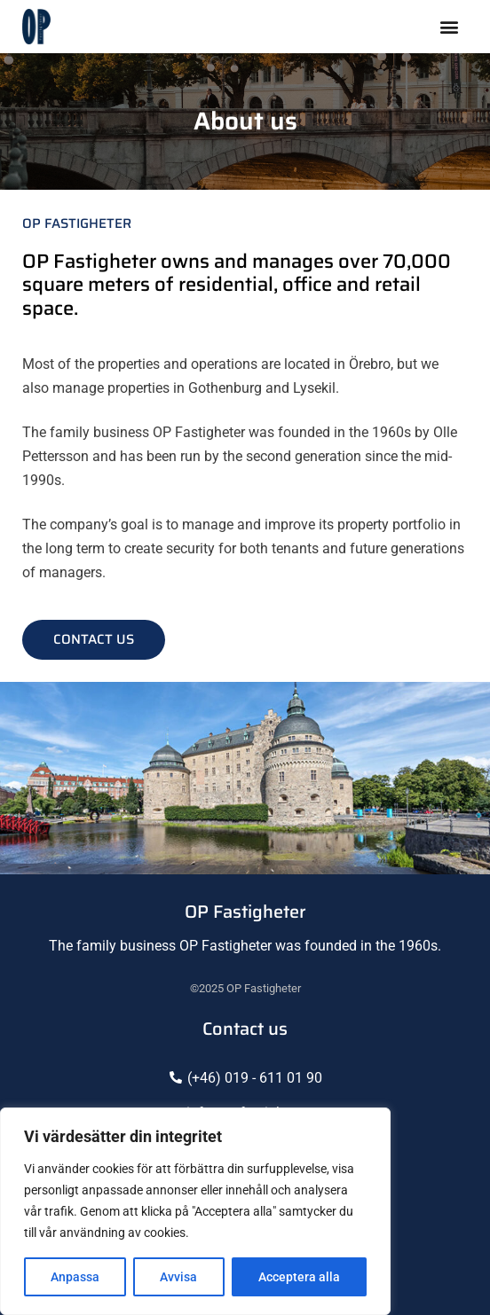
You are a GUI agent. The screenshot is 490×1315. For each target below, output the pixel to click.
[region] (195, 1211)
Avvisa (178, 1277)
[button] (448, 27)
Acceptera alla (299, 1277)
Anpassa (75, 1277)
